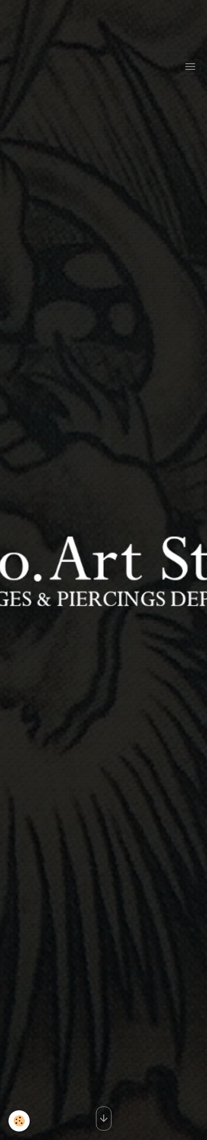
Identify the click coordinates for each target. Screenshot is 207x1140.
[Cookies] (19, 1121)
